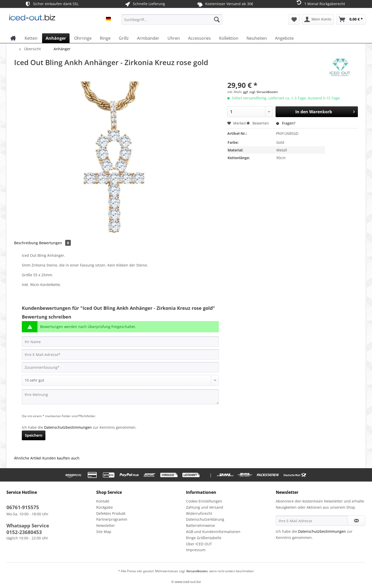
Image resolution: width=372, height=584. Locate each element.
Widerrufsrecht (199, 513)
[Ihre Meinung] (120, 396)
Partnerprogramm (111, 519)
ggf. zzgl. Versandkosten (260, 92)
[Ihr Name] (120, 341)
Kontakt (102, 501)
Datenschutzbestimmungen (68, 427)
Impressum (195, 549)
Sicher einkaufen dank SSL (51, 4)
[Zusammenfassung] (120, 367)
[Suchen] (216, 19)
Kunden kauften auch (61, 458)
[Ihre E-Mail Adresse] (312, 521)
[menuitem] (172, 21)
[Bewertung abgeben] (120, 380)
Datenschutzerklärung (205, 519)
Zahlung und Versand (204, 507)
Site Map (103, 531)
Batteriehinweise (200, 525)
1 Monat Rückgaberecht (320, 3)
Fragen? (285, 123)
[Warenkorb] (351, 19)
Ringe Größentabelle (203, 537)
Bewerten (258, 123)
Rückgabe (104, 507)
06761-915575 (22, 507)
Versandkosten (196, 571)
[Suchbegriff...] (172, 19)
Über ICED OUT (199, 543)
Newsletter (105, 525)
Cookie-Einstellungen (204, 501)
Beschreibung (26, 242)
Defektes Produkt (110, 513)
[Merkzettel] (294, 19)
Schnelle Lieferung (144, 4)
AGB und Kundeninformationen (213, 531)
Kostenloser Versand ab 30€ (225, 4)
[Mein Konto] (318, 19)
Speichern (33, 435)
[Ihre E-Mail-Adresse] (120, 354)
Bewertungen (55, 242)
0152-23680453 (24, 532)
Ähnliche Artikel (27, 458)
